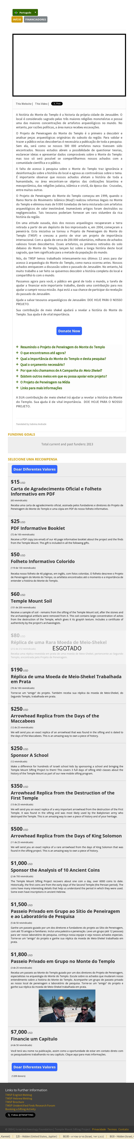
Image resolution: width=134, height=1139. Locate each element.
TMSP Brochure (14, 1102)
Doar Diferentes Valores (34, 469)
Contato (123, 1129)
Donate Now (69, 331)
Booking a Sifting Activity (20, 1109)
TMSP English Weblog (18, 1095)
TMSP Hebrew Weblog (18, 1098)
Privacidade (99, 1129)
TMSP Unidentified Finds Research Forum (30, 1105)
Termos (112, 1129)
